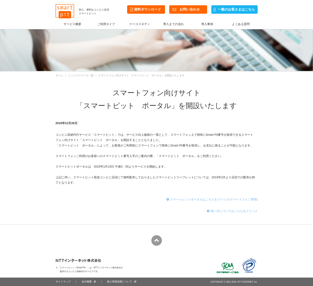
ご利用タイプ (106, 24)
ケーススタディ (139, 24)
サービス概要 (72, 24)
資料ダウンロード (147, 9)
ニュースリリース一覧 (79, 75)
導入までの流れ (173, 24)
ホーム (59, 75)
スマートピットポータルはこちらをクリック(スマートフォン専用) (211, 199)
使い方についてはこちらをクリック (232, 211)
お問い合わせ (190, 9)
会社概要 (87, 281)
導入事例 (207, 24)
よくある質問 (241, 24)
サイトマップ (63, 281)
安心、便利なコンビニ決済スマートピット (94, 11)
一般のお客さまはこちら (236, 9)
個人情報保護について (119, 281)
